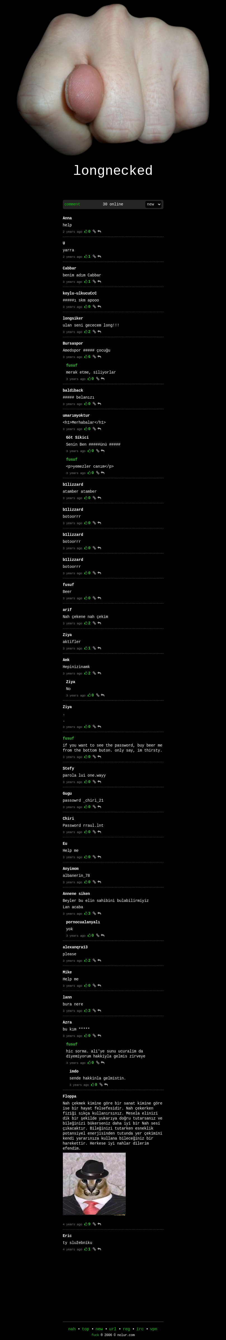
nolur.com (126, 1336)
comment (72, 207)
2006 (108, 1336)
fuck (95, 1336)
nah (71, 1329)
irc (140, 1329)
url (112, 1329)
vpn (153, 1329)
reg (126, 1329)
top (85, 1329)
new (99, 1329)
